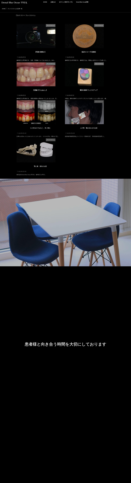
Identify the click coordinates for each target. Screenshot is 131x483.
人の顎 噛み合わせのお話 (88, 143)
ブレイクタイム (59, 25)
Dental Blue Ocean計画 (82, 3)
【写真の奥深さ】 (40, 57)
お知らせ (53, 3)
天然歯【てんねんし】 (40, 101)
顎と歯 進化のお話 (40, 187)
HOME (45, 3)
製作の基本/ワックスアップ (89, 101)
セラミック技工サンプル (66, 3)
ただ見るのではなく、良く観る (40, 143)
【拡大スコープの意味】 (89, 57)
